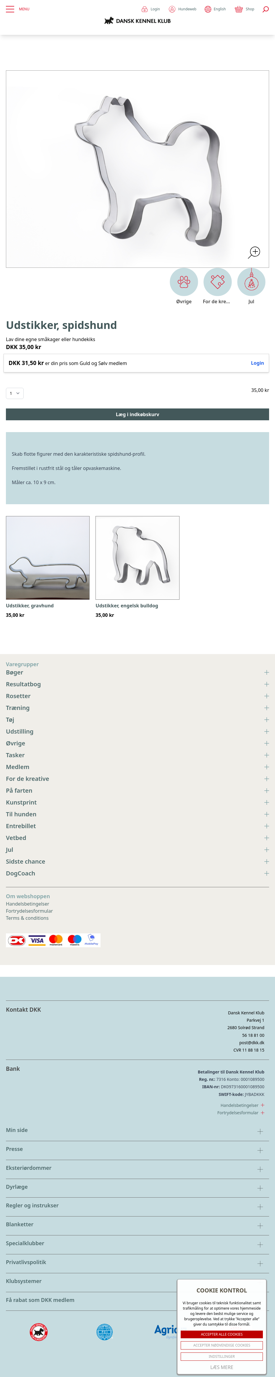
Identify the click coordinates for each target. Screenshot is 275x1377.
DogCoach (137, 873)
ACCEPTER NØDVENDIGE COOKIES (221, 1345)
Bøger (137, 672)
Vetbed (137, 838)
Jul (137, 850)
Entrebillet (137, 826)
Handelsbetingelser (27, 904)
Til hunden (137, 814)
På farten (137, 790)
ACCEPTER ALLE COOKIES (221, 1334)
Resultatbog (137, 684)
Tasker (137, 755)
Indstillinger (222, 1356)
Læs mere (221, 1367)
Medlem (137, 767)
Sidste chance (137, 861)
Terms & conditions (27, 918)
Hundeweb (182, 9)
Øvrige (137, 743)
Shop (244, 9)
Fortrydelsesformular (29, 911)
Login (150, 9)
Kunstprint (137, 802)
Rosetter (137, 696)
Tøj (137, 720)
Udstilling (137, 731)
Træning (137, 708)
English (215, 9)
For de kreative (137, 779)
